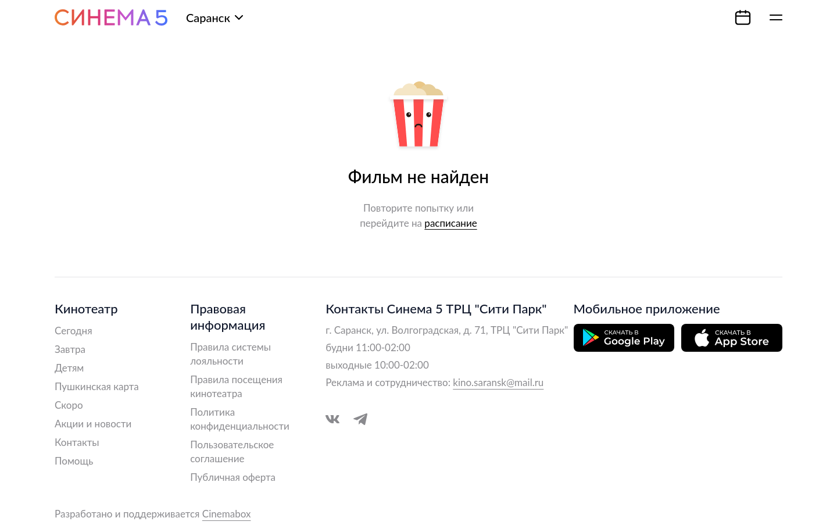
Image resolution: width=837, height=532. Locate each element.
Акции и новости (93, 423)
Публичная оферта (233, 477)
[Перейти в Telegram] (360, 419)
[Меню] (776, 17)
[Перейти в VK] (332, 419)
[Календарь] (743, 17)
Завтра (70, 349)
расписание (450, 223)
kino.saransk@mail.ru (498, 382)
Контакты (77, 442)
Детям (69, 368)
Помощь (74, 461)
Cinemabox (226, 514)
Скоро (69, 405)
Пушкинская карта (97, 386)
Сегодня (73, 330)
